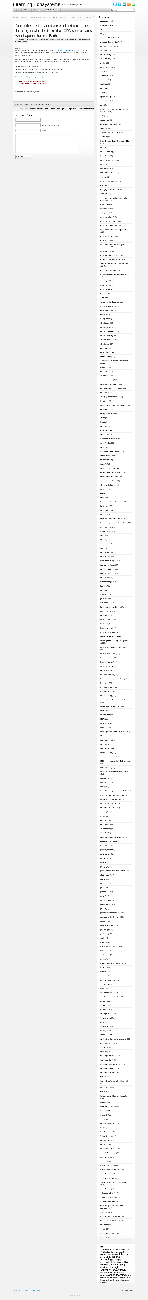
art (101, 105)
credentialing (105, 285)
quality (102, 938)
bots (102, 164)
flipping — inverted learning (110, 451)
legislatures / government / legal (66, 39)
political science (106, 900)
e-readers (104, 367)
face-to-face (104, 435)
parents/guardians (107, 850)
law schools (104, 611)
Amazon (103, 80)
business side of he (107, 173)
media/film (104, 723)
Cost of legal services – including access (115, 274)
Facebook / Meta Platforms (110, 439)
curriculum (104, 298)
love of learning (106, 696)
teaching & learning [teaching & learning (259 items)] (119, 1277)
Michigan (103, 736)
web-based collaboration (109, 1221)
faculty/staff (104, 443)
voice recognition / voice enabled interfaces (112, 1207)
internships (104, 590)
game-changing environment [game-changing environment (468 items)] (112, 1266)
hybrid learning (105, 527)
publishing (104, 934)
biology (103, 147)
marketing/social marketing (110, 706)
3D (101, 29)
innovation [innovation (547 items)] (118, 1270)
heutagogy (104, 506)
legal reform (104, 670)
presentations (105, 904)
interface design (106, 582)
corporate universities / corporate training (115, 264)
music (102, 787)
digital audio (104, 323)
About (26, 10)
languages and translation (109, 607)
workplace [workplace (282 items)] (104, 1282)
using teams (104, 1157)
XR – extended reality (108, 1233)
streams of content (107, 1035)
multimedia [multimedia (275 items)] (104, 1275)
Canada (103, 177)
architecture (104, 101)
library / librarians (106, 687)
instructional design (107, 561)
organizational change (108, 841)
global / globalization (49, 39)
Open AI (103, 833)
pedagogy (104, 867)
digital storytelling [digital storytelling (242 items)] (113, 1254)
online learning (105, 820)
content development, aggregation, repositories (113, 246)
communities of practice (109, 221)
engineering (104, 409)
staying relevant (106, 1014)
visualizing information (108, 1197)
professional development (109, 917)
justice (64, 109)
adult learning (105, 67)
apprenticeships (106, 97)
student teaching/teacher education (113, 1039)
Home (15, 1290)
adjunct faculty (105, 59)
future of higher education (109, 468)
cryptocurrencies (106, 289)
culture (102, 293)
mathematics (105, 715)
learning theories (106, 662)
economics (30, 39)
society (79, 39)
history (102, 514)
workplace (104, 1225)
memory (103, 727)
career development (107, 181)
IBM (101, 535)
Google (103, 489)
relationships (105, 955)
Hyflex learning (105, 531)
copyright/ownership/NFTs (110, 255)
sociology (103, 1009)
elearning (103, 392)
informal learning (106, 552)
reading (103, 942)
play (102, 888)
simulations (104, 984)
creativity (103, 281)
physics (103, 879)
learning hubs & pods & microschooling (114, 647)
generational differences (109, 477)
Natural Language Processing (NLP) (113, 791)
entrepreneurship (106, 414)
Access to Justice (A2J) (109, 42)
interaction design (106, 573)
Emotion (103, 401)
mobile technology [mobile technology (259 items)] (118, 1272)
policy (102, 896)
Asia (102, 116)
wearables (104, 1212)
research (103, 967)
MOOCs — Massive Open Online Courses (115, 761)
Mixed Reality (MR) (107, 748)
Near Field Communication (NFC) (112, 795)
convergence (105, 251)
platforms (103, 883)
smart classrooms (106, 993)
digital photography (107, 331)
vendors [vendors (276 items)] (108, 1280)
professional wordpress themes (74, 1296)
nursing (103, 812)
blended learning (106, 152)
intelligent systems (107, 565)
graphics (103, 493)
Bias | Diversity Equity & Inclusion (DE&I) (115, 141)
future (41, 39)
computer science (106, 236)
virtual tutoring (105, 1189)
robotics (103, 972)
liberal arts (104, 683)
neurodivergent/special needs (111, 799)
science (103, 976)
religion (103, 959)
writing (102, 1229)
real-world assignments (109, 946)
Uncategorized (105, 1132)
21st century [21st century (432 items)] (106, 1249)
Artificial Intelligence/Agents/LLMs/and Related (114, 110)
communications (106, 217)
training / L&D (105, 1111)
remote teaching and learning (111, 963)
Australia (103, 137)
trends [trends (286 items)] (102, 1280)
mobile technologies (107, 757)
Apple (102, 92)
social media (105, 1001)
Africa (102, 71)
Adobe (102, 63)
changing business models (110, 190)
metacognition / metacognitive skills (113, 732)
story (102, 1022)
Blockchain (104, 156)
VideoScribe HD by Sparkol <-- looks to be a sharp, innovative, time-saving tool (40, 17)
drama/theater (105, 357)
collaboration (105, 209)
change (103, 185)
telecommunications (107, 1073)
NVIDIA (103, 816)
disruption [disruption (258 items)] (103, 1257)
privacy (103, 909)
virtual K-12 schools (107, 1178)
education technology (108, 384)
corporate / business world (110, 259)
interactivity (104, 578)
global (58, 109)
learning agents (106, 628)
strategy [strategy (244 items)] (128, 1275)
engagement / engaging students (112, 405)
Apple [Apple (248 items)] (118, 1249)
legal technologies (107, 675)
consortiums (104, 240)
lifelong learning (106, 691)
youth (102, 1237)
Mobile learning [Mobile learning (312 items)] (106, 1272)
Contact (37, 10)
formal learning (105, 456)
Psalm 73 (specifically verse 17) (32, 77)
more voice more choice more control (114, 772)
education (104, 376)
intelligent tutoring (106, 569)
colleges (103, 213)
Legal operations (106, 666)
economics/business (36, 109)
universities (104, 1140)
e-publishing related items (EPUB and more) (114, 362)
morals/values (105, 768)
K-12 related (105, 603)
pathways (103, 862)
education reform (106, 380)
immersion (104, 544)
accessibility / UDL (107, 46)
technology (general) (108, 1068)
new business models (108, 803)
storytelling (104, 1026)
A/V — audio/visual (107, 38)
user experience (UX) (108, 1149)
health (102, 498)
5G (101, 34)
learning (103, 624)
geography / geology (107, 481)
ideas (102, 540)
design (102, 315)
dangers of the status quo (109, 302)
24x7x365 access (106, 25)
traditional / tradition (107, 1107)
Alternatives (104, 76)
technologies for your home (110, 1064)
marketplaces (105, 711)
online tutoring (105, 829)
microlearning (105, 740)
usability (103, 1144)
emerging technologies (108, 397)
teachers (103, 1052)
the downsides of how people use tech (114, 1096)
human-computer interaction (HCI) (113, 523)
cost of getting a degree (109, 270)
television (103, 1092)
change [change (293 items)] (122, 1250)
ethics (36, 39)
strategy (103, 1031)
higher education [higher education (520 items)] (110, 1268)
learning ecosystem (107, 632)
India (102, 548)
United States (86, 39)
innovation (104, 556)
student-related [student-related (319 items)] (106, 1278)
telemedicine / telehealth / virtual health (114, 1081)
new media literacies (107, 808)
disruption (104, 348)
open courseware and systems (111, 837)
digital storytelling (106, 336)
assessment (104, 120)
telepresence (105, 1087)
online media (105, 824)
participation (104, 854)
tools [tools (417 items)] (127, 1277)
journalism (104, 599)
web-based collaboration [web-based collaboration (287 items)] (120, 1280)
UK (101, 1128)
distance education (107, 352)
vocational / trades (107, 1201)
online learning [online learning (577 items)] (117, 1274)
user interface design (108, 1153)
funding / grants (106, 460)
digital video (104, 344)
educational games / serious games (113, 388)
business (103, 168)
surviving (103, 1047)
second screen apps (107, 980)
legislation (72, 109)
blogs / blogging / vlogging (110, 160)
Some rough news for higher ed (82, 17)
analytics (103, 84)
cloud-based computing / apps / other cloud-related (114, 199)
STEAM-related (106, 1018)
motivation (104, 778)
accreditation (105, 50)
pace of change (106, 845)
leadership (104, 615)
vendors (103, 1161)
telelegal (103, 1077)
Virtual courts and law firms (110, 1170)
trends (102, 1115)
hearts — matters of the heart (111, 502)
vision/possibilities (107, 1193)
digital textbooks (106, 340)
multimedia (104, 782)
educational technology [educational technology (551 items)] (110, 1258)
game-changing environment (110, 472)
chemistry (104, 194)
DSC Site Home (52, 10)
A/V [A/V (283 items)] (114, 1250)
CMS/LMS (104, 204)
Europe (103, 422)
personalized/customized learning (112, 871)
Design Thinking (106, 319)
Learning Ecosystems (36, 4)
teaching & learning (107, 1056)
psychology (104, 930)
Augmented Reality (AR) (109, 133)
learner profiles (105, 620)
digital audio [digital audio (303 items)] (115, 1252)
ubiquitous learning (107, 1123)
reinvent (103, 951)
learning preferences (108, 654)
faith (102, 447)
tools (102, 1102)
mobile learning (106, 753)
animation (104, 88)
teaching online (106, 1060)
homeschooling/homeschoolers (111, 519)
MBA (102, 719)
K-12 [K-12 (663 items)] (127, 1269)
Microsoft (103, 744)
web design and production (110, 1216)
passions (103, 858)
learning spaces (106, 658)
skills (102, 988)
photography (105, 875)
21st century (105, 21)
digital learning (105, 327)
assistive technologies (108, 124)
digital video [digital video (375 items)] (124, 1254)
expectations (105, 426)
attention (103, 128)
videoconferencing (107, 1165)
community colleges (107, 225)
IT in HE (103, 594)
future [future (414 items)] (114, 1262)
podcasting (104, 892)
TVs (101, 1119)
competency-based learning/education (114, 230)
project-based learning (108, 925)
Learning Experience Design (110, 636)
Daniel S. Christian (107, 306)
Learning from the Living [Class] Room (114, 641)
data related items (107, 310)
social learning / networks (109, 997)
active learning (105, 55)
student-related (106, 1043)
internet (103, 586)
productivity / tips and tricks (110, 913)
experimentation (106, 430)
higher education (106, 510)
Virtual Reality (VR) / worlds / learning (114, 1182)
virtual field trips (106, 1174)
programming (105, 921)
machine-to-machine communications (114, 700)
